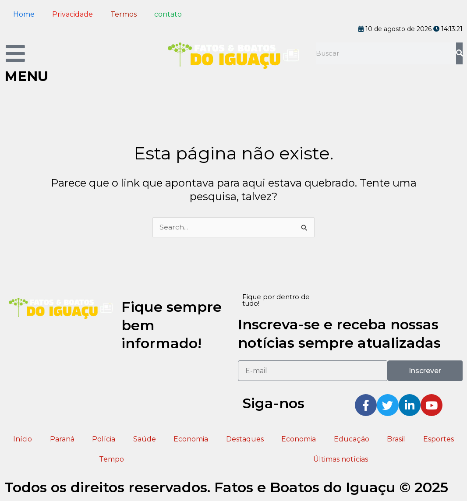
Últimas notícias (340, 459)
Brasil (396, 439)
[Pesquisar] (459, 53)
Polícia (103, 439)
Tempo (111, 459)
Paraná (62, 439)
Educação (351, 439)
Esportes (438, 439)
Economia (190, 439)
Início (22, 439)
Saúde (144, 439)
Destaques (245, 439)
